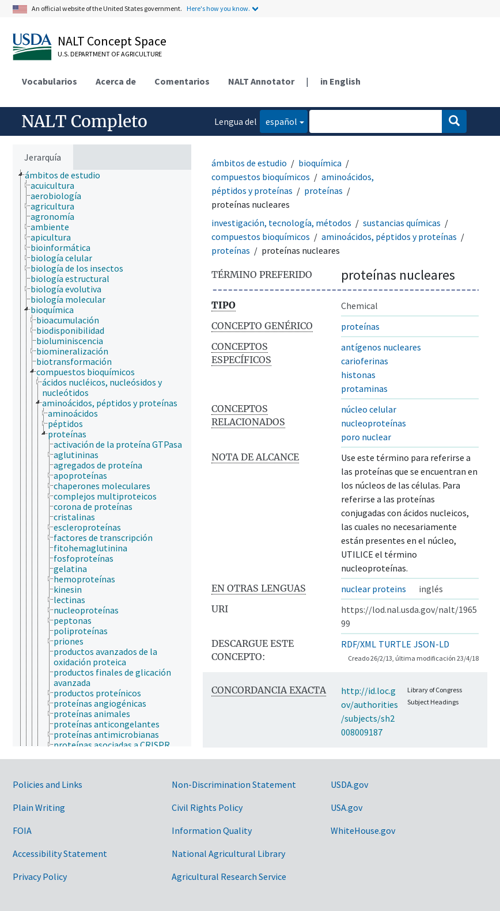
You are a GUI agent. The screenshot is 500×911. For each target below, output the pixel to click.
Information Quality (212, 830)
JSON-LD (431, 644)
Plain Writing (39, 807)
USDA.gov (349, 784)
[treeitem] (67, 175)
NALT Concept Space (112, 41)
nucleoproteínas (373, 423)
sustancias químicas (402, 222)
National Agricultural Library (228, 853)
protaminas (364, 388)
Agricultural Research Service (229, 876)
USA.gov (346, 807)
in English (340, 81)
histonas (358, 374)
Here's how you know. (218, 8)
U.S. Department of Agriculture (110, 53)
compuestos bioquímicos (260, 176)
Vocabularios (49, 81)
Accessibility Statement (60, 853)
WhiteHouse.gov (363, 830)
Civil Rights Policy (207, 807)
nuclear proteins (373, 588)
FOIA (22, 830)
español (278, 120)
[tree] (102, 458)
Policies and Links (47, 784)
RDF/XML (358, 644)
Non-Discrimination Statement (234, 784)
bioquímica (320, 163)
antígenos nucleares (381, 347)
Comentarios (182, 81)
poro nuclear (366, 437)
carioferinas (364, 361)
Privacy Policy (40, 876)
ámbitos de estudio (249, 163)
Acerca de (116, 81)
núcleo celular (368, 409)
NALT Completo (84, 121)
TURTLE (394, 644)
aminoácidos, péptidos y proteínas (389, 236)
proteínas (323, 190)
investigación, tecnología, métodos (281, 222)
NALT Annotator (261, 81)
